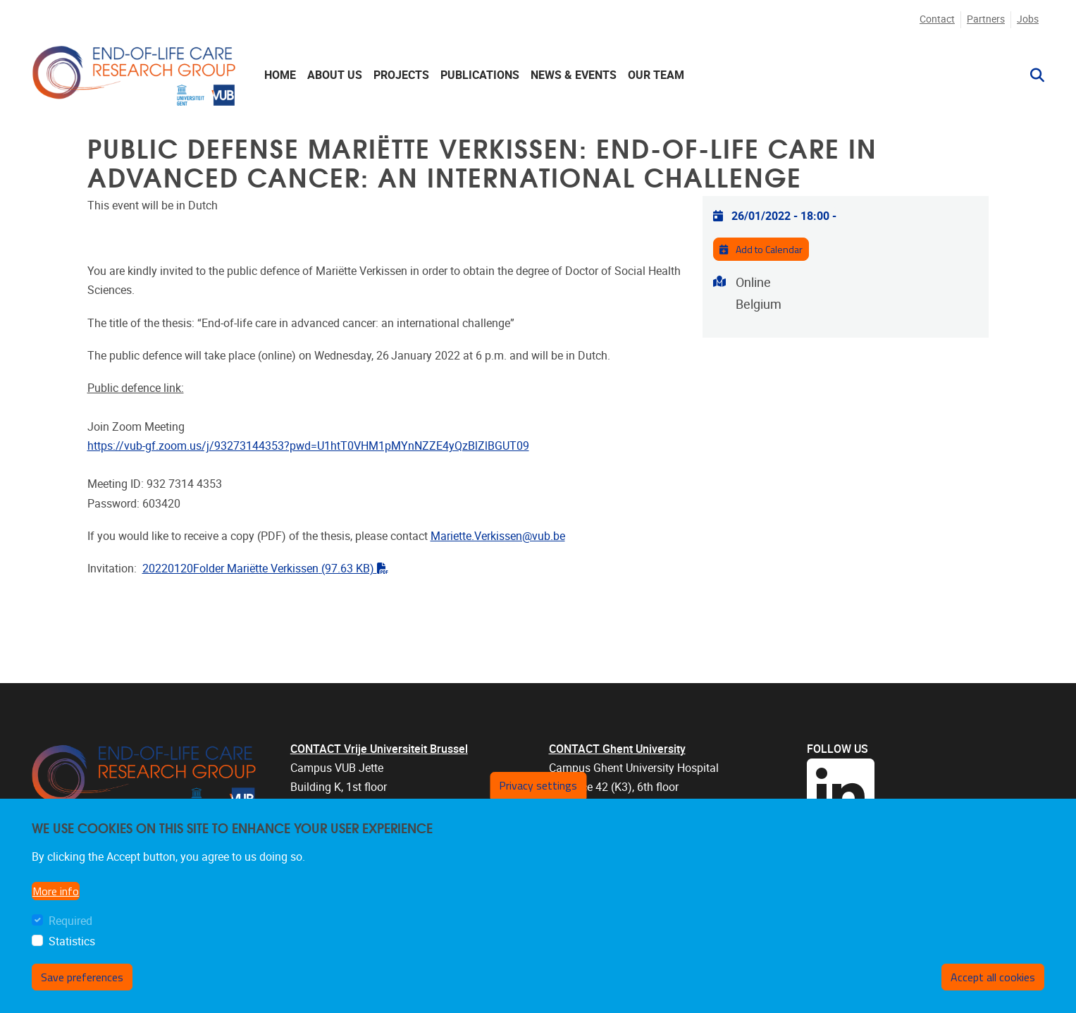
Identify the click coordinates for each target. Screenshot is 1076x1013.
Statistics (72, 941)
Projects (401, 75)
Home (280, 75)
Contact (937, 19)
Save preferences (82, 977)
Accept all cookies (993, 977)
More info (55, 891)
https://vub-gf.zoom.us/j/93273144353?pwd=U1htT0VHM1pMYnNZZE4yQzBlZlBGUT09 (308, 446)
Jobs (1028, 19)
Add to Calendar (761, 249)
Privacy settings (538, 785)
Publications (479, 75)
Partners (986, 19)
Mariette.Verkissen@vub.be (498, 536)
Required (70, 921)
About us (334, 75)
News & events (574, 75)
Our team (656, 75)
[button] (1031, 75)
